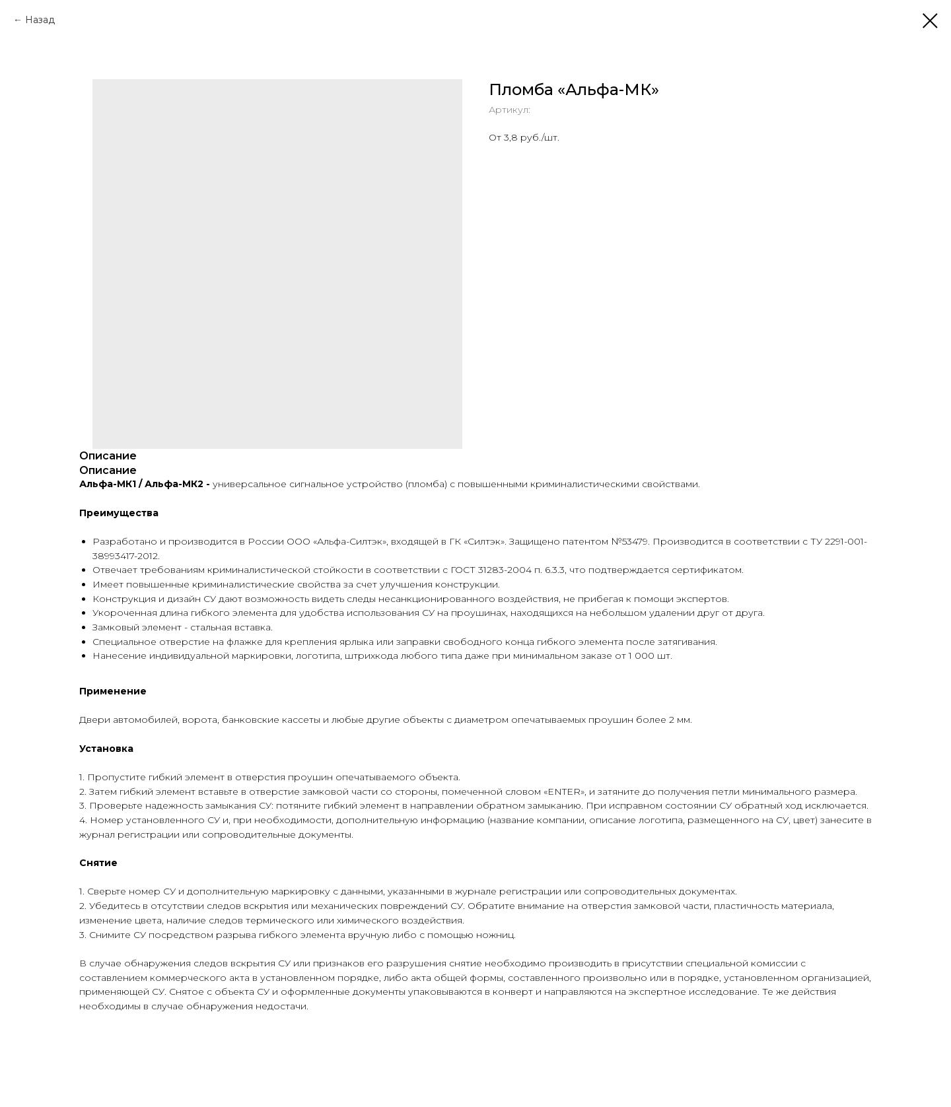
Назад (40, 20)
